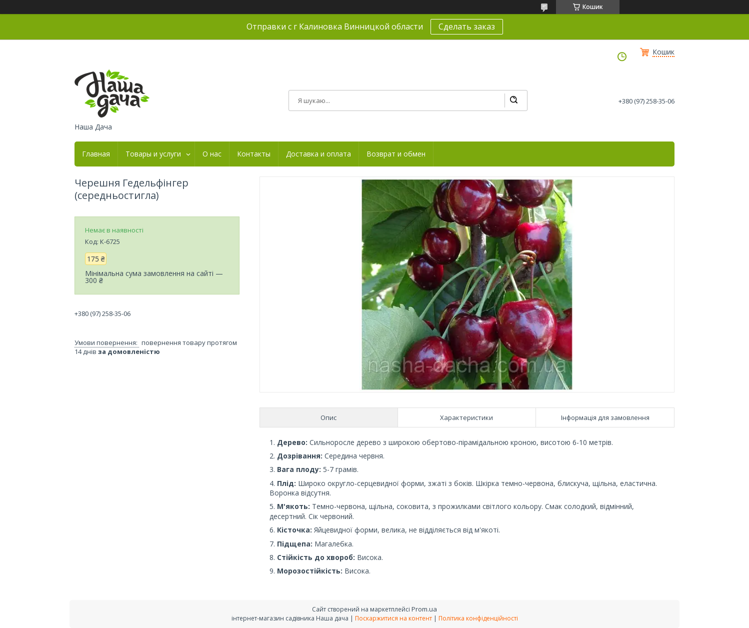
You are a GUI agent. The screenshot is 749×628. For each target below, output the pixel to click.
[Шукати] (513, 101)
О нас (212, 154)
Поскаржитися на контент (393, 618)
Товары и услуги (153, 154)
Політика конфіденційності (478, 618)
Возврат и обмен (396, 154)
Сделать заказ (466, 26)
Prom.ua (424, 609)
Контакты (253, 154)
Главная (96, 154)
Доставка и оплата (318, 154)
